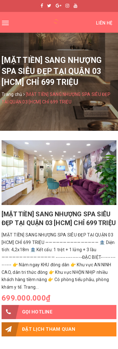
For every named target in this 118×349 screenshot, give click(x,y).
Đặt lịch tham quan (39, 329)
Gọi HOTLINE (27, 312)
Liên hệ (104, 22)
